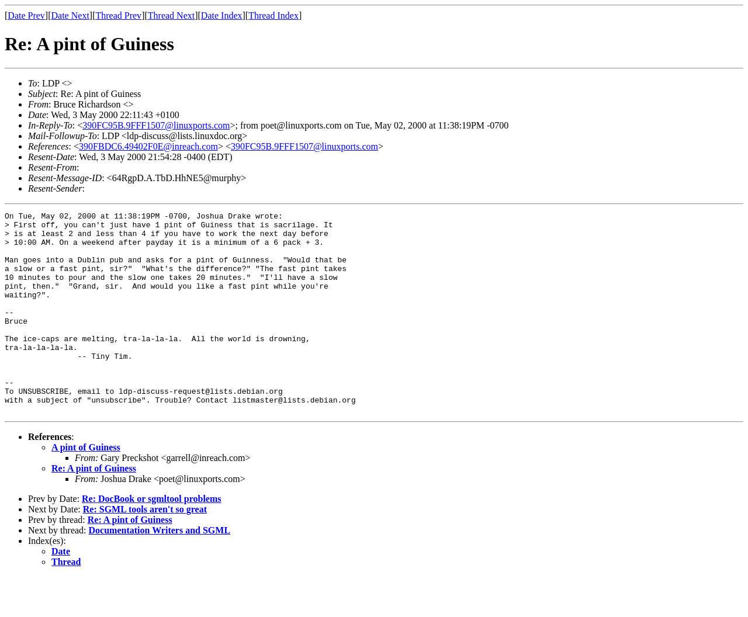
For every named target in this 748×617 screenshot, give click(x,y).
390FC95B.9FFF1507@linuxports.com (156, 125)
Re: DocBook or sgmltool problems (151, 539)
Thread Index (273, 15)
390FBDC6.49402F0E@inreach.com (148, 146)
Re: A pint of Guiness (93, 509)
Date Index (222, 15)
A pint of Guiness (85, 488)
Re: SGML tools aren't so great (145, 549)
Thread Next (171, 15)
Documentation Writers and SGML (160, 571)
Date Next (70, 15)
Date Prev (26, 15)
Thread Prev (118, 15)
